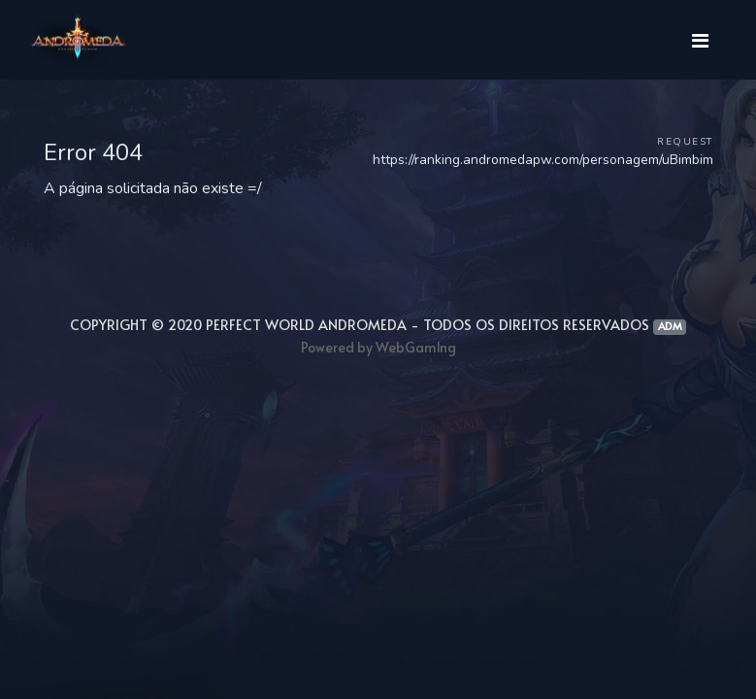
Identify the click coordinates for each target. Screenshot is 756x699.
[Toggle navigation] (701, 39)
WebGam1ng (416, 347)
